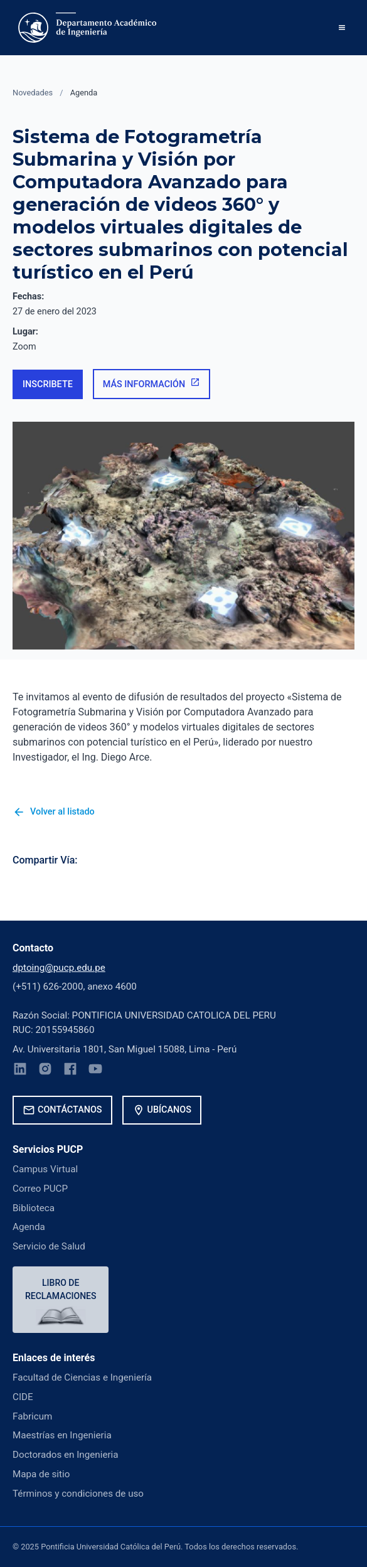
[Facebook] (70, 1071)
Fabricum (32, 1416)
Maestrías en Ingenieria (62, 1435)
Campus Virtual (45, 1169)
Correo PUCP (40, 1188)
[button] (341, 27)
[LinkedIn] (20, 1071)
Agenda (84, 92)
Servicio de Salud (49, 1246)
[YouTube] (95, 1071)
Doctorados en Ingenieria (66, 1454)
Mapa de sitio (41, 1474)
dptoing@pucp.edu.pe (59, 967)
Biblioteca (34, 1208)
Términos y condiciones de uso (78, 1493)
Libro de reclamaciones (60, 1289)
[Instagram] (45, 1071)
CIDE (23, 1397)
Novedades (33, 92)
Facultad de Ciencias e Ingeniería (82, 1377)
